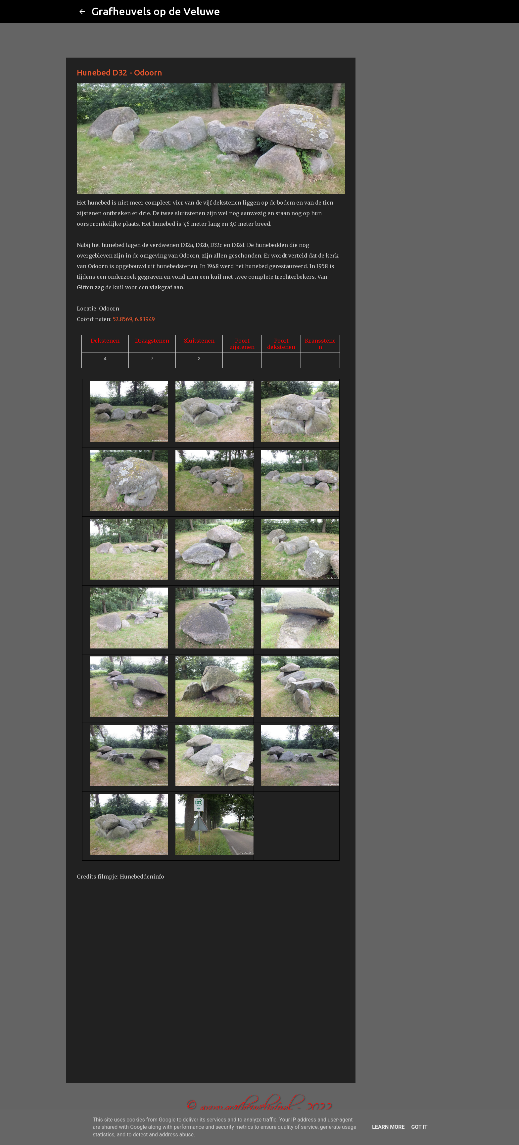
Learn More (388, 1127)
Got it (419, 1127)
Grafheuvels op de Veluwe (155, 11)
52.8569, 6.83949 (134, 319)
